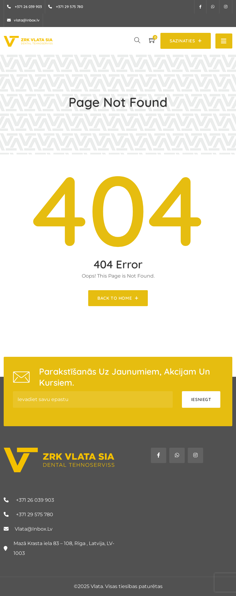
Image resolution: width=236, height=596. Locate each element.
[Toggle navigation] (223, 41)
